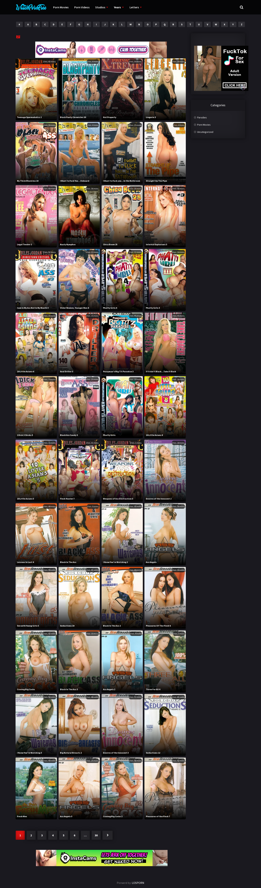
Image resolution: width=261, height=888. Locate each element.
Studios (100, 7)
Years (117, 7)
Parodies (202, 117)
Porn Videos (81, 7)
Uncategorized (205, 132)
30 (96, 835)
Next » (107, 835)
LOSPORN (138, 883)
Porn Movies (61, 7)
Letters (134, 7)
